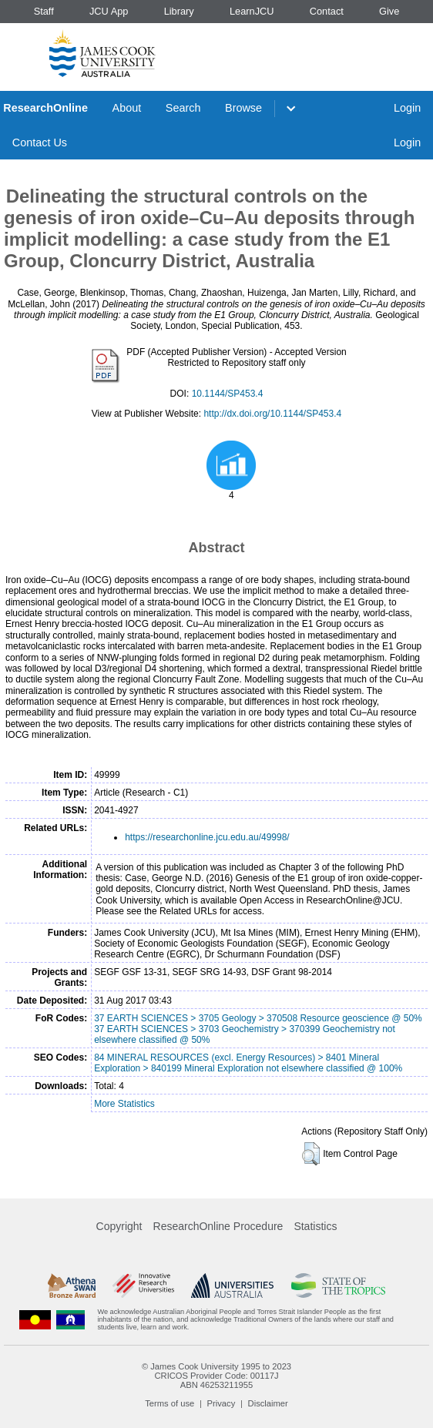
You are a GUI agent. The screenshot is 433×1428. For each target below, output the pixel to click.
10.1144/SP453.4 (227, 393)
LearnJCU (252, 11)
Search (183, 108)
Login (407, 108)
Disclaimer (268, 1403)
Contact (327, 11)
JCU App (109, 11)
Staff (44, 11)
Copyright (119, 1226)
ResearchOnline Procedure (218, 1226)
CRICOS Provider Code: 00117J (216, 1375)
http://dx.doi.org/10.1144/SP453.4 (272, 413)
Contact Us (39, 142)
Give (389, 11)
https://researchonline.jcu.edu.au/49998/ (207, 837)
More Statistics (124, 1103)
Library (179, 11)
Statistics (315, 1226)
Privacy (221, 1403)
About (127, 108)
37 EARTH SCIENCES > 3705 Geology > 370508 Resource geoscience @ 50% (258, 1018)
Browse (243, 108)
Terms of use (169, 1403)
